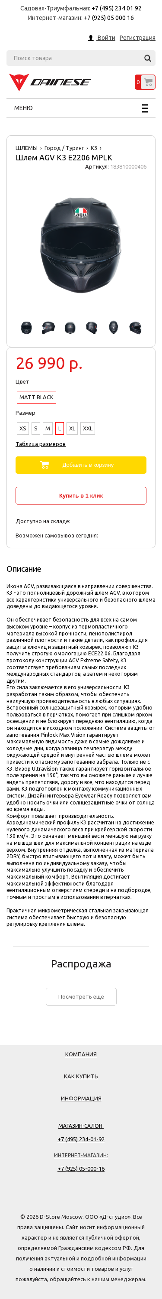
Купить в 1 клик (81, 495)
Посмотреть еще (81, 996)
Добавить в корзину (88, 465)
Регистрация (138, 38)
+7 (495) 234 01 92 (117, 8)
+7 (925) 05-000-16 (81, 1169)
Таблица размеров (41, 444)
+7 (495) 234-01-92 (81, 1139)
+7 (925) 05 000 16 (109, 17)
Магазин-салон (80, 1126)
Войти (105, 38)
